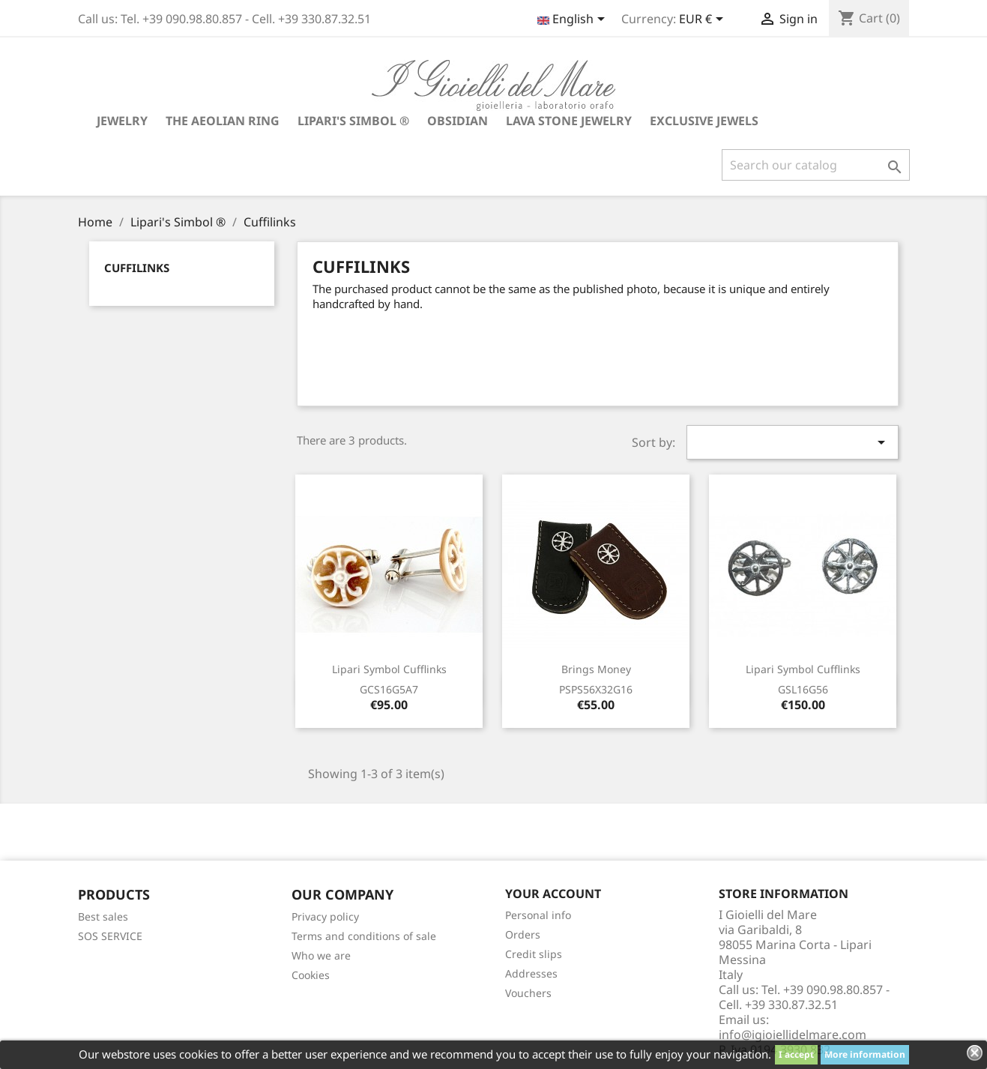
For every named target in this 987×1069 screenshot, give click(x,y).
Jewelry (122, 120)
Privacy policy (325, 916)
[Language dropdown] (573, 20)
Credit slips (533, 954)
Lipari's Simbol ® (353, 120)
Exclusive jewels (704, 120)
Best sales (103, 916)
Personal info (538, 915)
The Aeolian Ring (223, 120)
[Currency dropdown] (703, 20)
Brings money (596, 669)
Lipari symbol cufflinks (389, 669)
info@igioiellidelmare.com (792, 1034)
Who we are (321, 955)
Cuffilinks (136, 267)
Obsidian (457, 120)
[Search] (816, 165)
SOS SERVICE (110, 936)
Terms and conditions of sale (364, 936)
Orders (522, 934)
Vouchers (528, 993)
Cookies (311, 975)
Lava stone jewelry (569, 120)
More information (864, 1054)
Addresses (531, 973)
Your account (553, 893)
